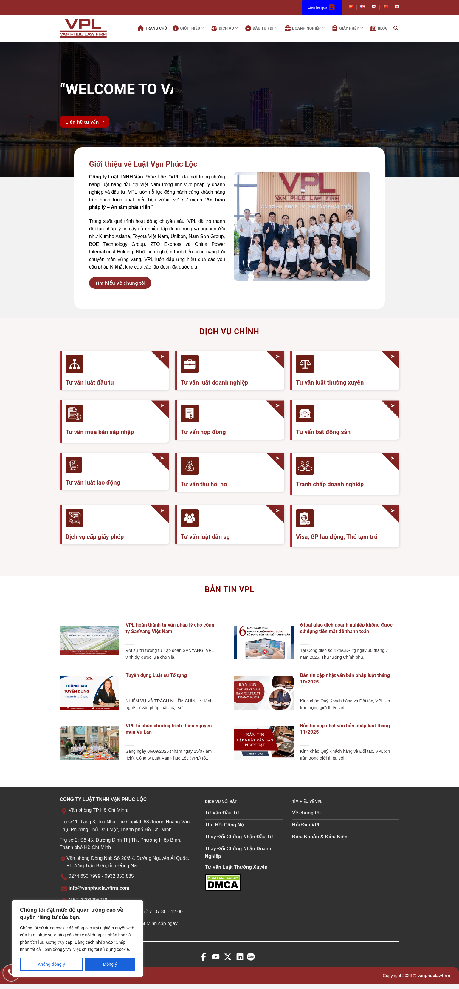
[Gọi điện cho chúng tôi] (11, 973)
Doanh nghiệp (304, 28)
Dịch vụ (224, 28)
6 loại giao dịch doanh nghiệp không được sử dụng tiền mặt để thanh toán (346, 628)
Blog (378, 28)
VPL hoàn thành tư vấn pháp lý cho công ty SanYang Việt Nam (169, 628)
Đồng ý (110, 964)
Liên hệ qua (322, 7)
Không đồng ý (51, 964)
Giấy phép (346, 28)
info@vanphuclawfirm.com (99, 888)
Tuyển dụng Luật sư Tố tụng (156, 675)
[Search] (395, 28)
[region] (77, 938)
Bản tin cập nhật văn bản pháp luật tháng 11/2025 (345, 729)
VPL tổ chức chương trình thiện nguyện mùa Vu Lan (168, 729)
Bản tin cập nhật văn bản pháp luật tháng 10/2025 (345, 678)
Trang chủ (151, 28)
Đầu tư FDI (260, 28)
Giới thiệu (187, 28)
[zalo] (252, 960)
